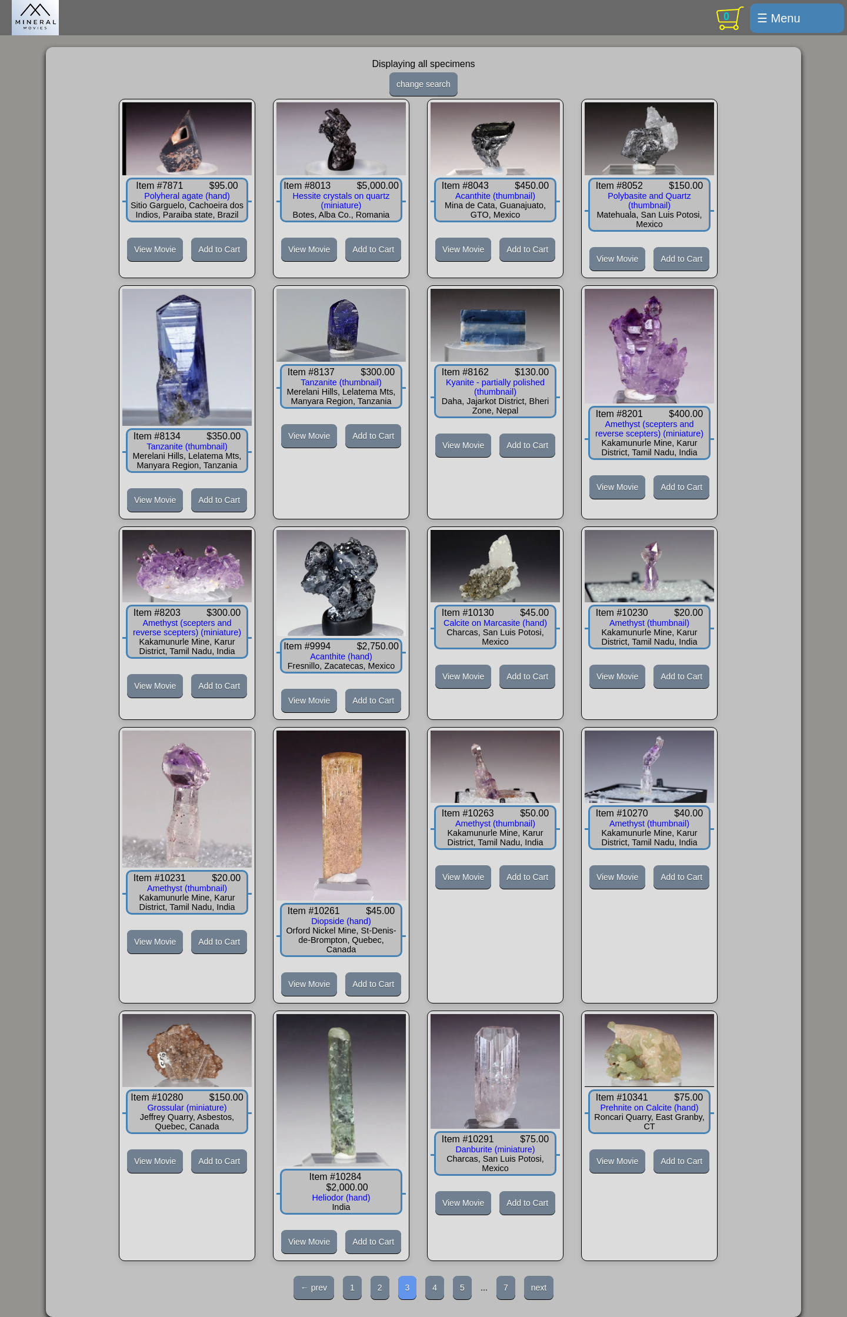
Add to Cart (219, 249)
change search (423, 84)
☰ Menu (779, 18)
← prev (314, 1287)
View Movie (155, 249)
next (538, 1287)
